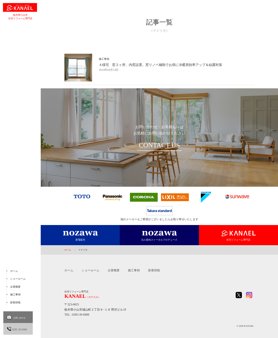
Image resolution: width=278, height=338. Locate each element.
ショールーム (90, 270)
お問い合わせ (19, 317)
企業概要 (114, 270)
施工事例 (134, 270)
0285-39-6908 (19, 328)
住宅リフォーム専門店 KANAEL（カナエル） (20, 7)
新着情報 (154, 270)
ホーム (68, 270)
